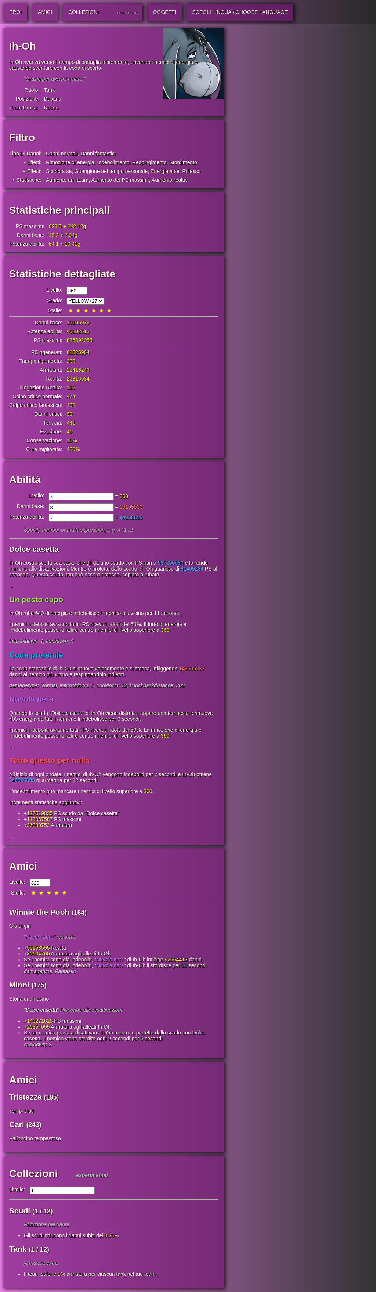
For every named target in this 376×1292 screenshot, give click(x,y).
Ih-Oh (104, 954)
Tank (49, 90)
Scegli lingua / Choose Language (240, 12)
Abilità (25, 479)
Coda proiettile (36, 655)
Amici (23, 866)
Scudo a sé (59, 171)
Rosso (51, 108)
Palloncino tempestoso (35, 1139)
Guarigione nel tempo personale (111, 171)
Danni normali (61, 153)
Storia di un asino (29, 1000)
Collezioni (33, 1174)
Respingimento (149, 162)
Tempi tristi (21, 1112)
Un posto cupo (36, 600)
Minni (19, 985)
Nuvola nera (31, 699)
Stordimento (183, 162)
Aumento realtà (169, 180)
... (11, 586)
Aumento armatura (67, 180)
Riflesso (191, 171)
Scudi (19, 1211)
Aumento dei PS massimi (120, 180)
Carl (16, 1125)
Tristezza (25, 1097)
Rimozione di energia (70, 162)
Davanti (52, 99)
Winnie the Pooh (39, 912)
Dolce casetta (34, 550)
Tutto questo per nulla (49, 761)
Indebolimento (113, 162)
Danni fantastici (98, 153)
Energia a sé (165, 171)
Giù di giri (20, 926)
